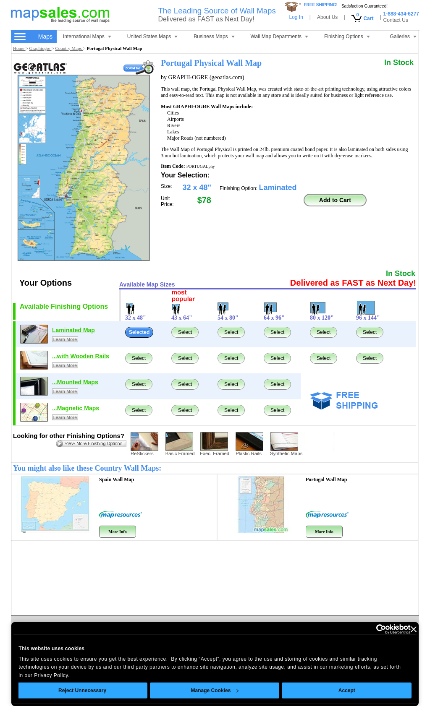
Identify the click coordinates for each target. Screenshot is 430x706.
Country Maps (69, 48)
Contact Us (395, 20)
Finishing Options (347, 36)
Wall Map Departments (280, 36)
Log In (296, 17)
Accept (346, 690)
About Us (327, 17)
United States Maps (152, 36)
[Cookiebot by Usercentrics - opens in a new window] (374, 629)
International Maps (87, 36)
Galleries (403, 36)
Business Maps (214, 36)
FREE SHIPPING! (321, 5)
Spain (116, 479)
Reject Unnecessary (82, 690)
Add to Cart (335, 200)
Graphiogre (40, 48)
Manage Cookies (215, 690)
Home (19, 48)
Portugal (326, 479)
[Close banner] (414, 629)
